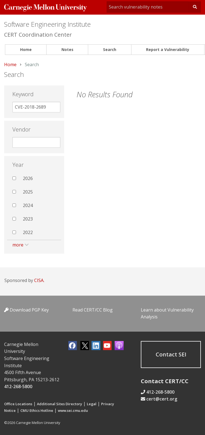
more (17, 245)
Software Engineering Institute (47, 24)
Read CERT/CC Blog (92, 310)
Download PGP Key (26, 310)
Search (109, 49)
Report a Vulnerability (167, 49)
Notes (67, 49)
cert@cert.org (161, 399)
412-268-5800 (18, 386)
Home (26, 49)
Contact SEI (171, 354)
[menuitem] (26, 50)
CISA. (39, 280)
